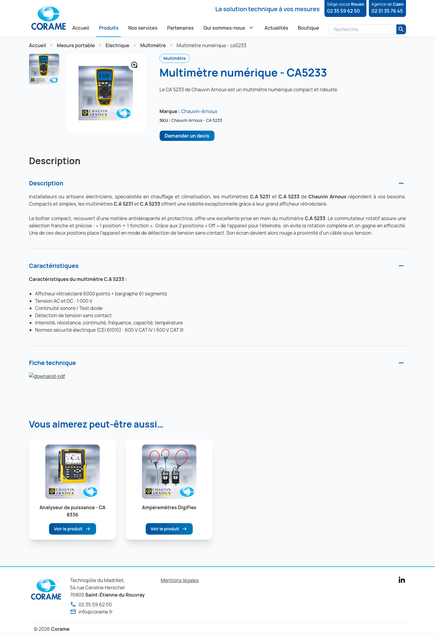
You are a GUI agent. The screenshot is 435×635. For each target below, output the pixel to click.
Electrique (117, 45)
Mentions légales (180, 580)
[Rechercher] (401, 29)
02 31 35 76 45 (387, 11)
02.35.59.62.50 (91, 604)
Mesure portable (76, 45)
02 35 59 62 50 (343, 11)
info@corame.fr (91, 611)
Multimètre (153, 45)
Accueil (37, 45)
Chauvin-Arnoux (199, 111)
